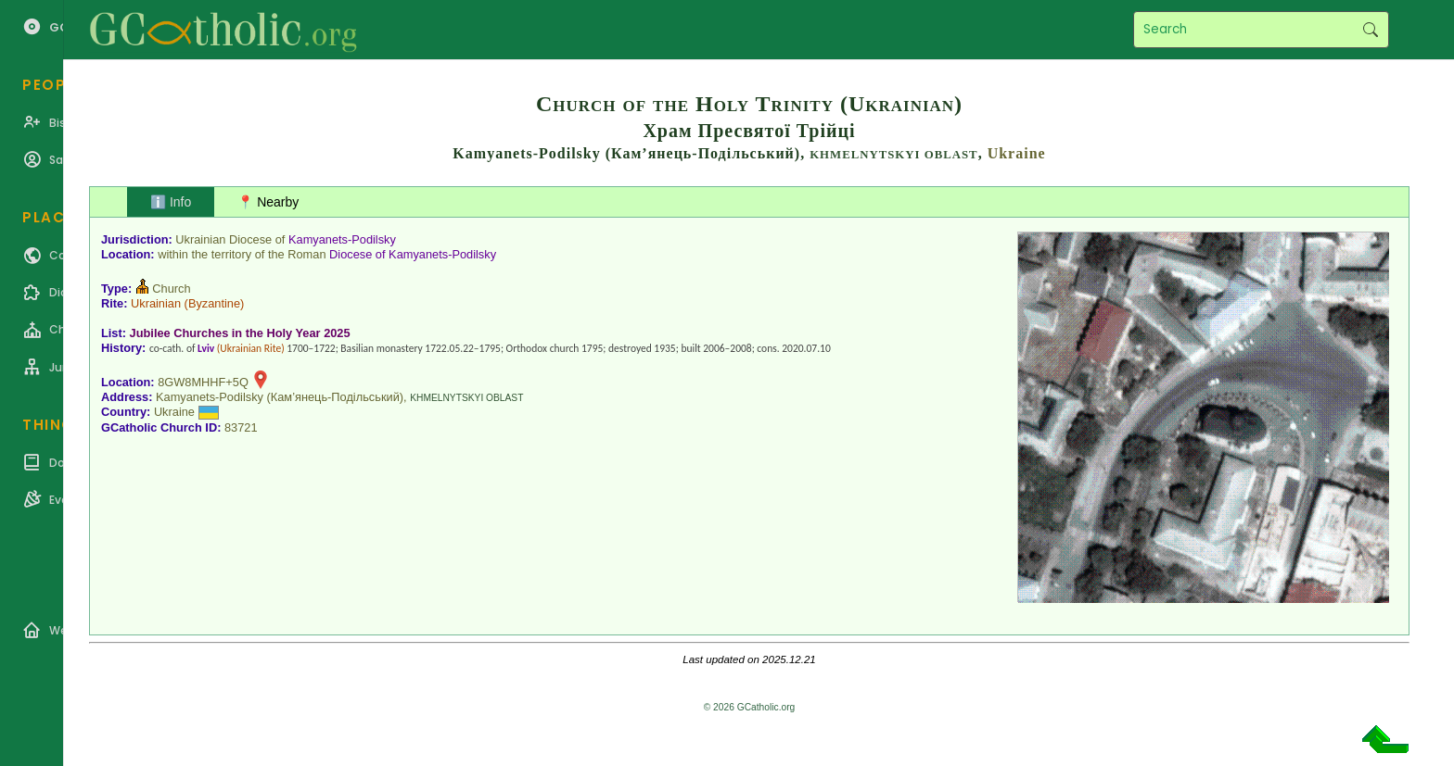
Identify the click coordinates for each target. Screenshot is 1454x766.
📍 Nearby (268, 202)
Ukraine (1017, 153)
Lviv (206, 348)
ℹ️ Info (170, 202)
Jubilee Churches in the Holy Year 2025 (240, 333)
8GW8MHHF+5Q (203, 382)
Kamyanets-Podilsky (342, 239)
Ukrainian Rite (250, 348)
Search (1370, 29)
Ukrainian (156, 303)
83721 (241, 427)
